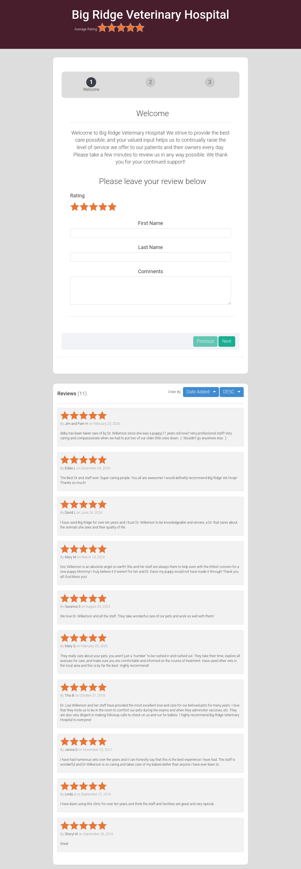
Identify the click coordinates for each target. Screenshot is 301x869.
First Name (150, 223)
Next (226, 341)
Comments (150, 271)
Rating (77, 196)
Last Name (150, 247)
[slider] (121, 27)
